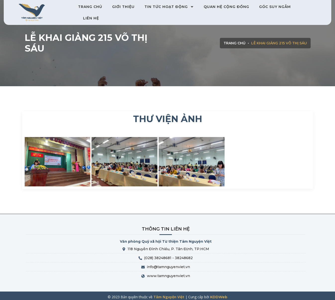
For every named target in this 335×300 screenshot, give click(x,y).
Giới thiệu (123, 6)
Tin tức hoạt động (169, 6)
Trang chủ (90, 6)
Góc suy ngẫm (275, 6)
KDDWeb (218, 297)
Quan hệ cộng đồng (226, 6)
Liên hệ (91, 18)
